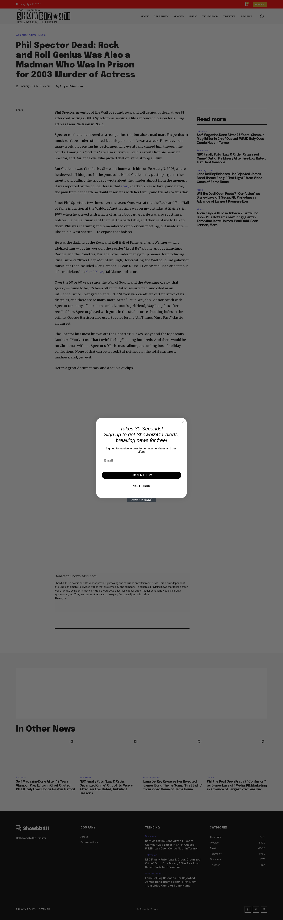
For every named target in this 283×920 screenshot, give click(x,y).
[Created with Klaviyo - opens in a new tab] (141, 500)
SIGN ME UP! (141, 475)
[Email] (141, 460)
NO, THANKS (141, 486)
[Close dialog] (182, 422)
